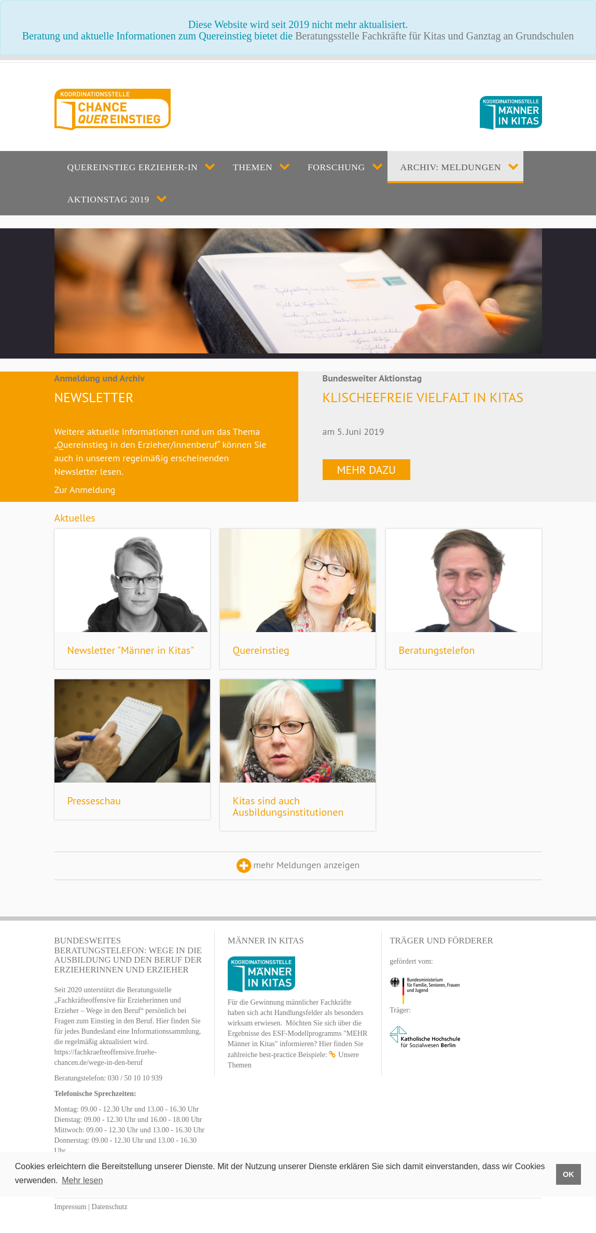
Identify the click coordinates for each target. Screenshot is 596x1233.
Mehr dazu (366, 469)
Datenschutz (110, 1207)
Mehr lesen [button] (82, 1180)
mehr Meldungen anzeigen (298, 865)
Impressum (70, 1207)
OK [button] (568, 1174)
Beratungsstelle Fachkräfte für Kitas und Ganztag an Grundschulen (434, 36)
